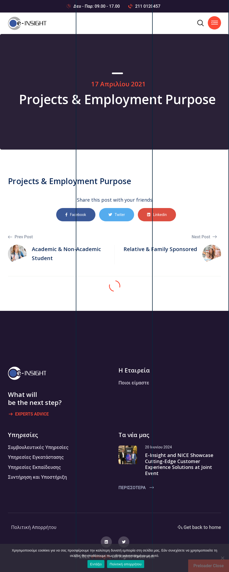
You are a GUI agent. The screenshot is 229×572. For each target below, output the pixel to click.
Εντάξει (96, 564)
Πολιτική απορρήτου (126, 564)
